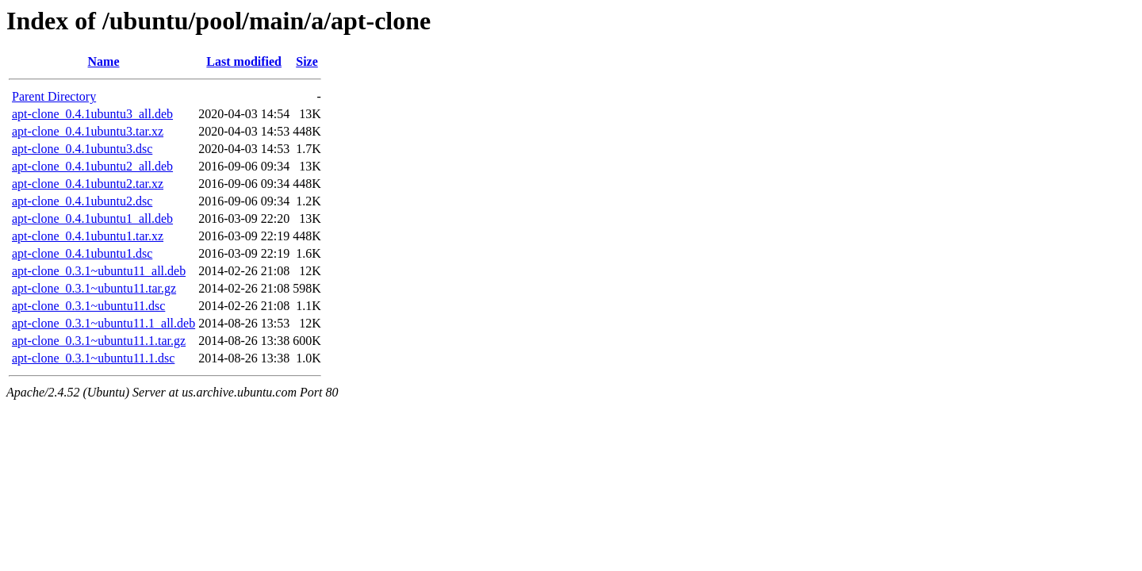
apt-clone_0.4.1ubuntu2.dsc (82, 201)
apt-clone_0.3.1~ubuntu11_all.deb (99, 271)
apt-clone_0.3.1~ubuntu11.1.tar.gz (99, 340)
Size (307, 61)
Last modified (244, 61)
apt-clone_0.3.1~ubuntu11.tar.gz (94, 288)
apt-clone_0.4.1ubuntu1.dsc (82, 253)
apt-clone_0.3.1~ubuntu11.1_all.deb (103, 323)
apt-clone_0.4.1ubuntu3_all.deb (92, 114)
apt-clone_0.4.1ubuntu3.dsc (82, 148)
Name (104, 61)
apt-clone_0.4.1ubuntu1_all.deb (92, 218)
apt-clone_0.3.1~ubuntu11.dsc (88, 305)
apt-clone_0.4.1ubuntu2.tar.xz (87, 183)
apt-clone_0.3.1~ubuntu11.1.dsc (93, 358)
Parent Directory (54, 96)
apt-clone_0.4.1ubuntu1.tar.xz (87, 236)
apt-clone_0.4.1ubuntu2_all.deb (92, 166)
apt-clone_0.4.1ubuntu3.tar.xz (87, 131)
